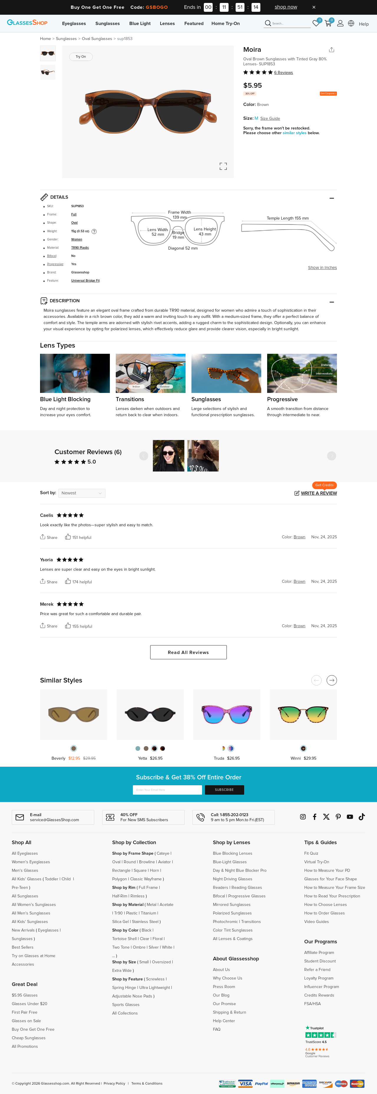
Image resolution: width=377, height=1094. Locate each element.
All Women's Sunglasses (34, 905)
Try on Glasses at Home (33, 956)
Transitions (251, 922)
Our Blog (221, 995)
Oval (74, 222)
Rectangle (121, 871)
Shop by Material (127, 905)
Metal (151, 905)
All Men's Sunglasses (31, 913)
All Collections (125, 1013)
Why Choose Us (227, 978)
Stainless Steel (145, 922)
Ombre (139, 947)
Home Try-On (225, 23)
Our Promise (224, 1004)
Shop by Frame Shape (132, 853)
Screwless (155, 979)
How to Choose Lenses (325, 905)
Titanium (148, 913)
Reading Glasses (247, 888)
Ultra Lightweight (154, 988)
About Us (221, 970)
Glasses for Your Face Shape (330, 879)
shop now (286, 7)
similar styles (295, 133)
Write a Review (319, 493)
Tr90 (118, 913)
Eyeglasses (74, 23)
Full (74, 214)
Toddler (51, 879)
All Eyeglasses (25, 853)
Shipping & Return (229, 1012)
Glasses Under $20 (29, 1004)
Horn (154, 871)
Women (76, 239)
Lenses (167, 23)
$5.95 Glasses (25, 995)
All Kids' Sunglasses (30, 922)
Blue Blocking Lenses (232, 853)
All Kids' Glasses (27, 879)
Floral (158, 939)
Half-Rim (119, 896)
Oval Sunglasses (97, 39)
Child (67, 879)
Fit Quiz (311, 853)
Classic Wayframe (146, 879)
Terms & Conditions (147, 1083)
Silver (154, 947)
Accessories (23, 964)
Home (45, 39)
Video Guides (316, 922)
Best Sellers (23, 947)
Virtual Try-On (316, 862)
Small (144, 962)
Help (364, 24)
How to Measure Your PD (327, 871)
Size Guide (270, 119)
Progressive (55, 264)
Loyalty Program (318, 978)
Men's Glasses (25, 871)
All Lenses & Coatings (233, 939)
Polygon (119, 879)
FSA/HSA (312, 1004)
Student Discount (320, 961)
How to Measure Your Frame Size (334, 888)
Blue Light (140, 23)
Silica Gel (120, 922)
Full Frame (148, 888)
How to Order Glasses (324, 913)
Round (130, 862)
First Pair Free (24, 1012)
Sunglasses (107, 23)
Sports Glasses (126, 1005)
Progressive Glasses (247, 896)
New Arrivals (23, 930)
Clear (144, 939)
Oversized (161, 962)
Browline (147, 862)
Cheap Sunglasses (29, 1038)
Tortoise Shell (124, 939)
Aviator (164, 862)
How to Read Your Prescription (332, 896)
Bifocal (51, 256)
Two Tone (121, 947)
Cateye (163, 853)
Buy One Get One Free (33, 1029)
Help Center (224, 1021)
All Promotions (25, 1047)
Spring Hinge (124, 988)
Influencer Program (321, 987)
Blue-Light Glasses (230, 862)
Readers (220, 888)
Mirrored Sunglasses (232, 905)
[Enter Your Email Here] (167, 790)
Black (146, 930)
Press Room (224, 987)
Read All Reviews (188, 652)
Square (140, 871)
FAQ (217, 1029)
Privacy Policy (114, 1083)
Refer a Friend (317, 970)
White (167, 947)
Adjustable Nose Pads (132, 996)
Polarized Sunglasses (232, 913)
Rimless (137, 896)
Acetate (166, 905)
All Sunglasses (25, 896)
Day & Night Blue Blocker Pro (240, 871)
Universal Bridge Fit (85, 280)
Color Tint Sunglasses (233, 930)
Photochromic (225, 922)
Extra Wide (122, 971)
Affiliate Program (319, 953)
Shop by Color (125, 930)
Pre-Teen (20, 888)
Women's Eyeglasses (31, 862)
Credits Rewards (319, 995)
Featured (194, 23)
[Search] (287, 23)
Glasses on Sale (26, 1021)
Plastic (132, 913)
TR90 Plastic (80, 247)
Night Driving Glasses (232, 879)
